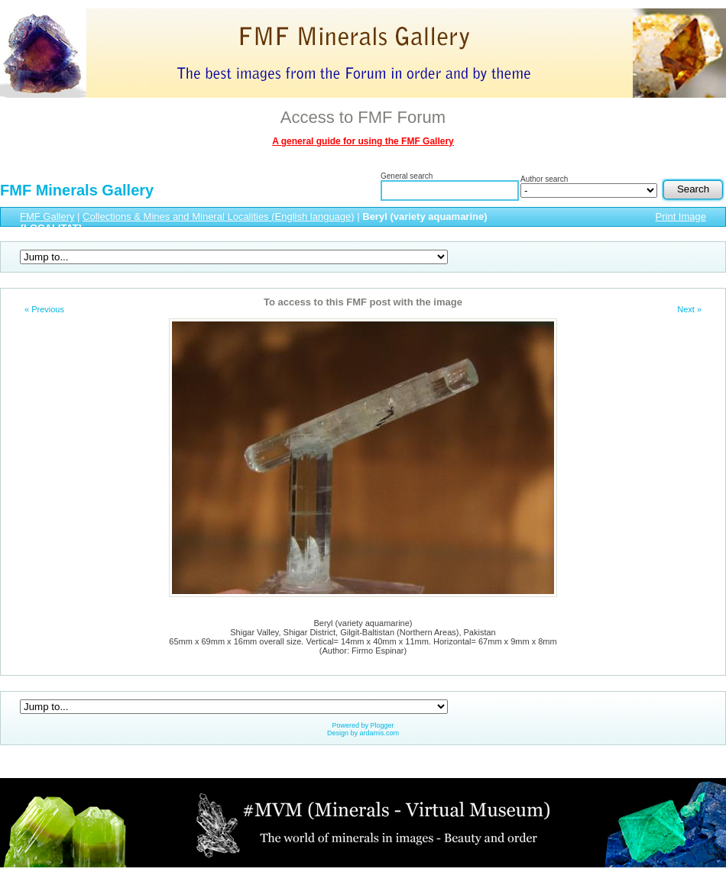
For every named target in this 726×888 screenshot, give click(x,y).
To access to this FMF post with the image (363, 302)
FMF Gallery (47, 216)
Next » (689, 309)
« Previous (44, 309)
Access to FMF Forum (363, 117)
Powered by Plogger (363, 725)
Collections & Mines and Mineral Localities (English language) (219, 216)
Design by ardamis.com (363, 733)
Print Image (681, 216)
